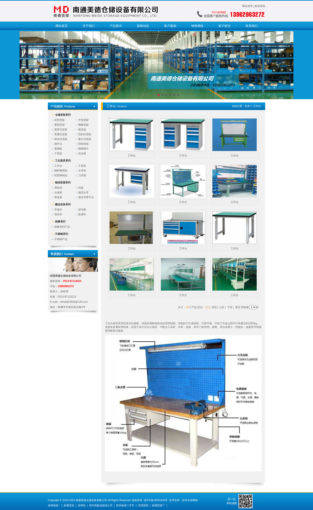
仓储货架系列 (63, 114)
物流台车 (83, 192)
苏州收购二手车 (125, 505)
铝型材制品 (60, 175)
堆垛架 (58, 197)
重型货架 (59, 124)
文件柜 (82, 170)
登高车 (58, 214)
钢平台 (58, 143)
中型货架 (83, 120)
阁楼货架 (83, 124)
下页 (229, 307)
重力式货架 (84, 139)
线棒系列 (60, 221)
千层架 (58, 153)
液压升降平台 (86, 197)
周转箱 (58, 187)
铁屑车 (82, 214)
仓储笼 (58, 192)
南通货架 (69, 505)
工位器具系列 (63, 160)
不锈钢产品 (60, 239)
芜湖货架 (143, 505)
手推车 (58, 209)
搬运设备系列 (63, 204)
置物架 (58, 148)
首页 (247, 106)
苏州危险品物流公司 (101, 505)
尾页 (237, 307)
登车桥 (82, 209)
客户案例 (170, 26)
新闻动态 (143, 26)
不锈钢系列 (61, 233)
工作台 (58, 165)
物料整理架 (60, 170)
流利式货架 (84, 134)
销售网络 (197, 26)
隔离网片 (83, 148)
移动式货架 (60, 139)
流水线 (82, 153)
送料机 (82, 505)
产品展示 (116, 26)
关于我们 (89, 26)
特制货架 (83, 143)
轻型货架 (59, 120)
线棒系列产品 (62, 226)
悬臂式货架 (60, 129)
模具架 (82, 129)
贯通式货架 (60, 134)
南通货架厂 (158, 505)
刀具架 (82, 175)
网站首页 (61, 26)
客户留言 (224, 26)
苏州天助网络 (190, 500)
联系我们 (252, 26)
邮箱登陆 (260, 6)
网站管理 (247, 6)
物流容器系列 (63, 182)
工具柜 (82, 165)
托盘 (80, 187)
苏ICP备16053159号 (156, 500)
